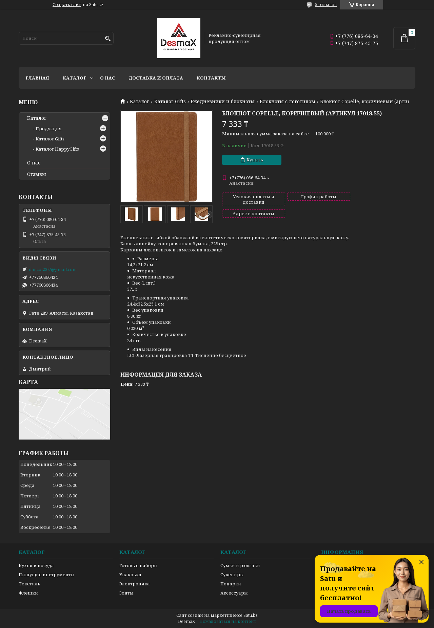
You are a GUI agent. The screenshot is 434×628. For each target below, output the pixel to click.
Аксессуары (234, 593)
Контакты (211, 78)
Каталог (74, 78)
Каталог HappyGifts (57, 149)
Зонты (126, 593)
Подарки (230, 584)
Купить (254, 160)
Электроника (134, 584)
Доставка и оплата (156, 78)
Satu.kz (250, 615)
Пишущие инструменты (47, 574)
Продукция (49, 129)
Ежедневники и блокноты (223, 101)
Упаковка (130, 574)
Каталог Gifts (170, 101)
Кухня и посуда (36, 565)
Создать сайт (67, 4)
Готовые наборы (138, 565)
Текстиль (29, 584)
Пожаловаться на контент (227, 621)
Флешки (28, 593)
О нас (107, 78)
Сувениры (232, 574)
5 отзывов (326, 4)
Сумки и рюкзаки (240, 565)
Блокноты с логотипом (287, 101)
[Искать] (108, 39)
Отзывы (36, 174)
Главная (37, 78)
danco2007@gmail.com (53, 269)
